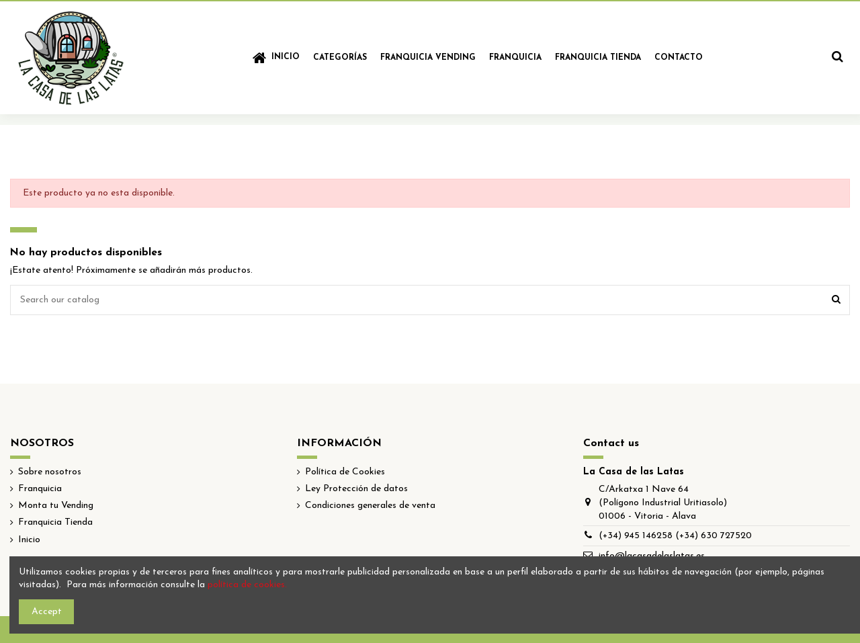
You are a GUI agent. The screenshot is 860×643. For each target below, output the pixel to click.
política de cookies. (247, 585)
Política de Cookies (345, 472)
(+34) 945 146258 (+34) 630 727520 (675, 536)
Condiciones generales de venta (370, 506)
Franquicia (40, 489)
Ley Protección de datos (356, 489)
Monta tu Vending (55, 506)
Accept (47, 612)
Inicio (29, 540)
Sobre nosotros (49, 472)
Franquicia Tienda (55, 522)
